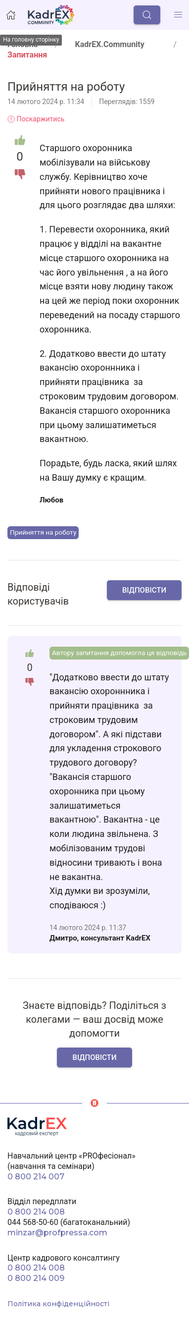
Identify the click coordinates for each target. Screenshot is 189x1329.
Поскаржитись (35, 119)
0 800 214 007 (35, 1176)
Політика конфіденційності (58, 1303)
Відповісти (144, 590)
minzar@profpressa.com (57, 1232)
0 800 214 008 (36, 1212)
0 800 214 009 (35, 1278)
